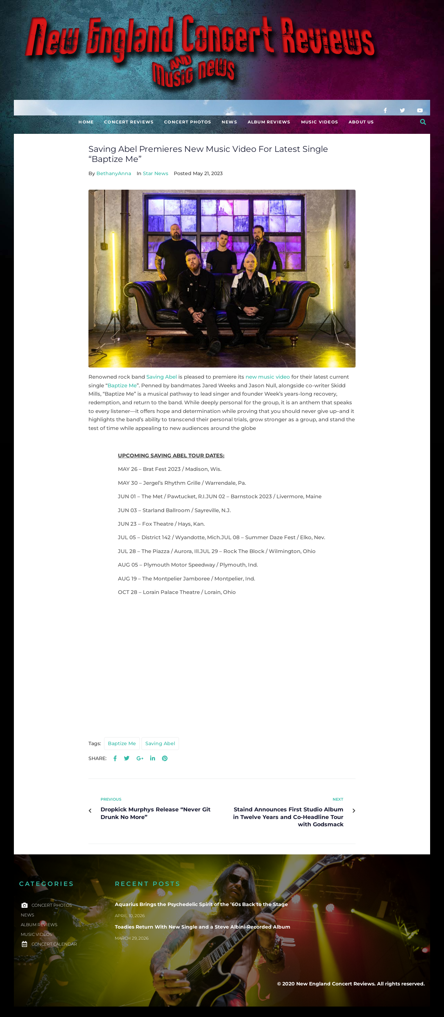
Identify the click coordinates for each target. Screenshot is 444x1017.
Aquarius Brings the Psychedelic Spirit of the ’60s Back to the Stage (201, 904)
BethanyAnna (113, 173)
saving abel (160, 743)
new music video (268, 377)
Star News (155, 173)
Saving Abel (161, 377)
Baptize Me (122, 385)
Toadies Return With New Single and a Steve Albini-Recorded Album (202, 927)
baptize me (122, 743)
